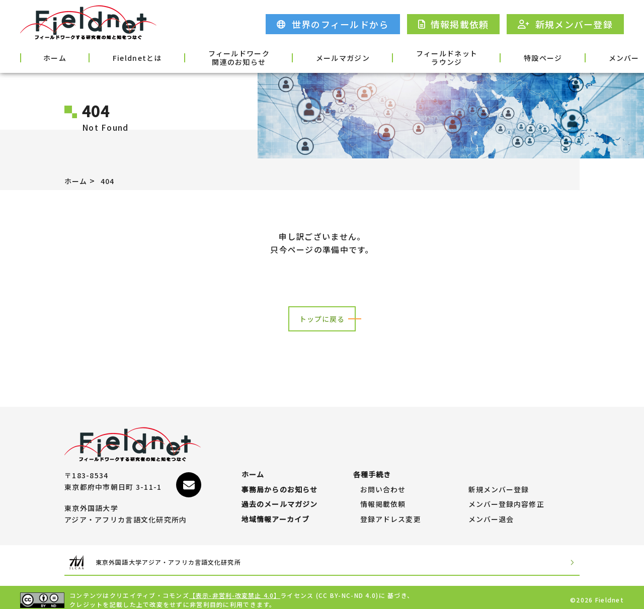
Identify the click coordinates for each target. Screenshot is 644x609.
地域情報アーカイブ (276, 514)
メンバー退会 (491, 514)
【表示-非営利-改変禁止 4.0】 (235, 590)
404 (111, 181)
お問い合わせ (383, 474)
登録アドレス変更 (391, 514)
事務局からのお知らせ (280, 474)
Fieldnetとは (113, 57)
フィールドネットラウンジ (384, 58)
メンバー (532, 57)
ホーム (46, 57)
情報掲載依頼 (383, 494)
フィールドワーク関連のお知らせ (201, 58)
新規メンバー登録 (499, 474)
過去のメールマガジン (280, 494)
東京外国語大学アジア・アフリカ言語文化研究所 (188, 557)
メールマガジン (292, 57)
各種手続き (597, 57)
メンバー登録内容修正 (506, 494)
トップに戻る (322, 319)
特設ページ (466, 57)
